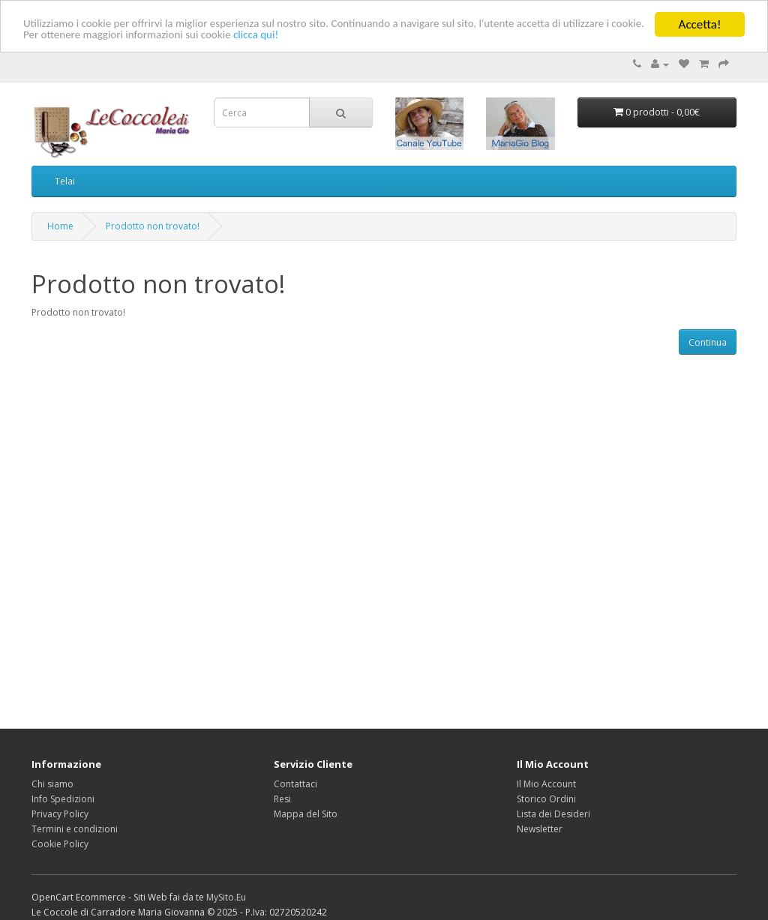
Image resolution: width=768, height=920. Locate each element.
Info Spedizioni (63, 799)
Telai (65, 181)
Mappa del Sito (306, 814)
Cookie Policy (60, 844)
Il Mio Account (546, 784)
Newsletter (539, 829)
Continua (707, 342)
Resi (282, 799)
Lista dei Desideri (553, 814)
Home (60, 226)
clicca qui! (287, 50)
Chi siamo (53, 784)
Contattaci (295, 784)
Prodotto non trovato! (153, 226)
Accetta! (700, 24)
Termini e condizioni (75, 829)
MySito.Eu (226, 897)
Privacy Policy (60, 814)
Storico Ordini (546, 799)
